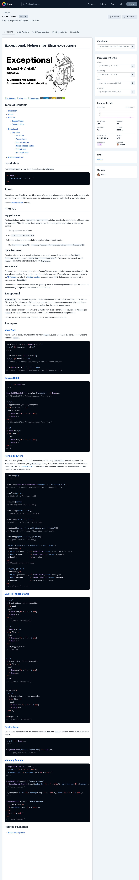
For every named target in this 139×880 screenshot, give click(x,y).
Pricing (103, 4)
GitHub (100, 159)
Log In (131, 4)
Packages (92, 4)
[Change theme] (121, 4)
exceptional (9, 16)
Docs (113, 4)
